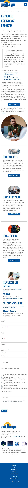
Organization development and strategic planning (15, 388)
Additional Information (6, 391)
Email (2, 332)
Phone (2, 338)
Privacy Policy (16, 436)
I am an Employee (14, 175)
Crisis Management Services (11, 77)
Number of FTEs (5, 362)
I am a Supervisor (14, 213)
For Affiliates (10, 236)
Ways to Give (14, 478)
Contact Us (23, 31)
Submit (4, 410)
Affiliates (17, 31)
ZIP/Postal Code (5, 356)
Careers (14, 469)
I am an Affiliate (14, 260)
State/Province (4, 350)
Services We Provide (9, 11)
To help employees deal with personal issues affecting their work (14, 379)
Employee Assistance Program (11, 73)
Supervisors (11, 31)
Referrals (14, 476)
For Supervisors (11, 197)
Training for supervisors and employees (12, 387)
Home (3, 11)
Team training (7, 76)
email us (4, 113)
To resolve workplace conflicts (10, 385)
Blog (14, 467)
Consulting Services (8, 74)
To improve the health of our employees (12, 377)
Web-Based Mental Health (13, 303)
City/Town (3, 344)
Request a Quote (14, 104)
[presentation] (13, 404)
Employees (3, 31)
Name (2, 321)
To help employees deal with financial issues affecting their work (14, 383)
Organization (4, 327)
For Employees (10, 157)
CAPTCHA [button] (5, 397)
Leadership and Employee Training (12, 79)
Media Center (14, 474)
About (14, 465)
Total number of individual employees (10, 368)
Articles (6, 286)
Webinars (6, 294)
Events (14, 471)
